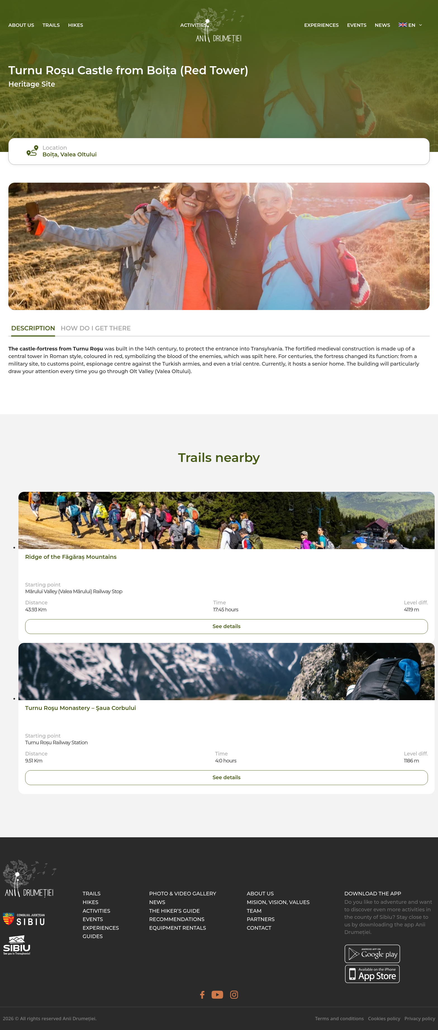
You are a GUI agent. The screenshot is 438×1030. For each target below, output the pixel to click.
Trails (51, 25)
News (382, 25)
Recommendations (176, 920)
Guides (93, 937)
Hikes (75, 25)
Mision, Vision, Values (278, 903)
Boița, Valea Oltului (69, 154)
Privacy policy (419, 1018)
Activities (96, 911)
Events (93, 920)
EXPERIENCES (321, 25)
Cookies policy (384, 1018)
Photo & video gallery (182, 894)
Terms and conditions (339, 1018)
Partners (261, 920)
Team (254, 911)
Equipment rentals (177, 928)
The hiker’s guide (174, 911)
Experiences (101, 928)
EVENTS (356, 25)
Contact (259, 928)
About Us (21, 25)
